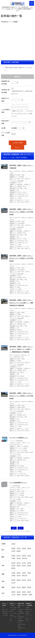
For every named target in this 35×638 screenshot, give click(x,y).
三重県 (13, 573)
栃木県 (19, 555)
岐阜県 (24, 565)
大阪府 (29, 573)
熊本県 (29, 592)
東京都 (19, 558)
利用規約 (27, 613)
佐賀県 (19, 592)
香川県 (19, 587)
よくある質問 (5, 615)
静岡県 (29, 565)
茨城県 (13, 555)
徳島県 (13, 587)
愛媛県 (24, 587)
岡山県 (24, 580)
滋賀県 (19, 573)
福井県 (29, 563)
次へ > (20, 528)
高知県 (29, 587)
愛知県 (13, 568)
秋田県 (29, 548)
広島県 (29, 580)
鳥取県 (13, 580)
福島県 (19, 551)
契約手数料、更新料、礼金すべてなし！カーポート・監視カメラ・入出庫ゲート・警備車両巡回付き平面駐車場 (21, 349)
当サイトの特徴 (13, 607)
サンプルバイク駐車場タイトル (19, 437)
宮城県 (24, 548)
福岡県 (13, 592)
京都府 (24, 573)
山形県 (13, 551)
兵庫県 (13, 575)
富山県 (19, 563)
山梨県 (13, 565)
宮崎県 (19, 594)
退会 (11, 620)
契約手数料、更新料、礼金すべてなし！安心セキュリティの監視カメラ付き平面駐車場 (21, 211)
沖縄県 (30, 594)
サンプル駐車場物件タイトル (18, 482)
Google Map (20, 180)
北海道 (13, 544)
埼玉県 (29, 555)
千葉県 (13, 558)
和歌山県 (24, 575)
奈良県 (19, 575)
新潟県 (13, 563)
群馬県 (24, 555)
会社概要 (27, 607)
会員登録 (12, 615)
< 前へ (14, 528)
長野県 (19, 565)
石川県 (24, 563)
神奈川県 (24, 558)
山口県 (13, 582)
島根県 (19, 580)
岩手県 (19, 548)
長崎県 (24, 592)
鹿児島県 (24, 594)
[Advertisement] (17, 41)
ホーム (3, 607)
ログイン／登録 (13, 613)
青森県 (13, 548)
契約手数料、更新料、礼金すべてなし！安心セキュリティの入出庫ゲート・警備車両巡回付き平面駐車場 (21, 302)
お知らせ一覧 (5, 609)
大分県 (13, 594)
